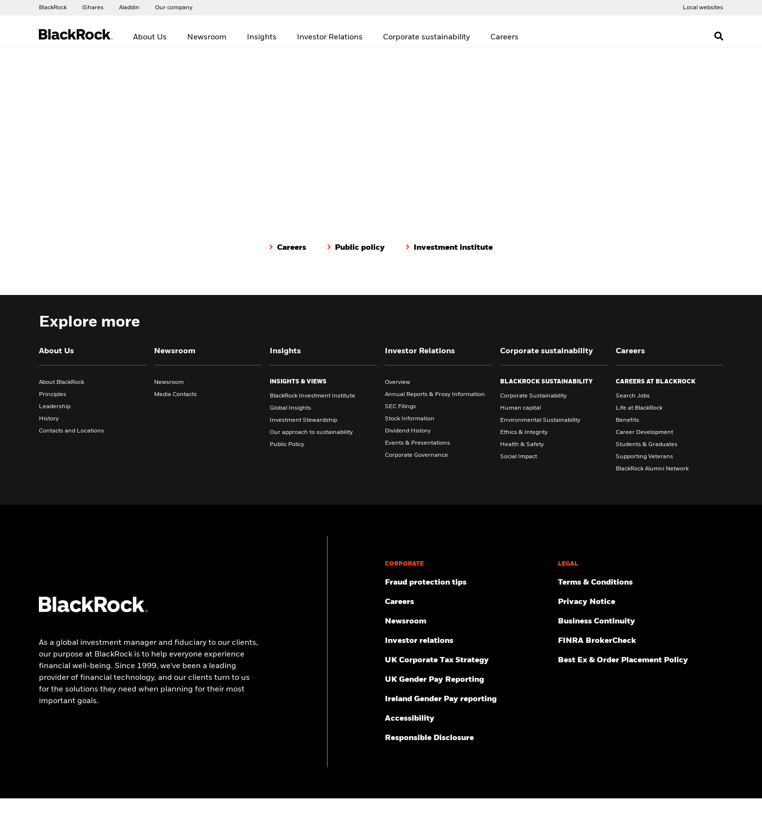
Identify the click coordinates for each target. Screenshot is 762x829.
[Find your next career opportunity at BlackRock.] (467, 601)
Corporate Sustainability (533, 395)
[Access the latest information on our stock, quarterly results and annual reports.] (467, 640)
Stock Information (409, 418)
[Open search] (718, 36)
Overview (397, 382)
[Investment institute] (449, 247)
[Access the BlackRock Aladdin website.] (129, 7)
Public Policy (287, 444)
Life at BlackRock (639, 408)
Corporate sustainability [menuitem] (426, 37)
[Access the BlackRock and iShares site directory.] (703, 7)
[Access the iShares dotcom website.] (93, 7)
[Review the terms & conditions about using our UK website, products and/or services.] (640, 582)
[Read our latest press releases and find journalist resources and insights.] (467, 621)
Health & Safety (522, 444)
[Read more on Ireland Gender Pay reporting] (467, 699)
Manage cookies (589, 738)
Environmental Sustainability (540, 420)
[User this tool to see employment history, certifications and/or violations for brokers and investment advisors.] (640, 640)
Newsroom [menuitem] (206, 37)
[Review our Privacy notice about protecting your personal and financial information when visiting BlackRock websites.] (640, 601)
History (49, 418)
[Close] (749, 808)
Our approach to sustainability (311, 432)
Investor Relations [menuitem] (330, 37)
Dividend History (408, 430)
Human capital (520, 408)
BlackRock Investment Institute (312, 395)
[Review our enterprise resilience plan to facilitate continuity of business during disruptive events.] (640, 621)
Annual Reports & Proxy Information (435, 394)
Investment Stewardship (303, 420)
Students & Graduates (646, 444)
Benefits (627, 420)
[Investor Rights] (640, 699)
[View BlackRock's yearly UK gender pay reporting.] (467, 679)
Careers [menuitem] (504, 37)
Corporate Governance (416, 455)
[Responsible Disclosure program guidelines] (467, 737)
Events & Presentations (417, 443)
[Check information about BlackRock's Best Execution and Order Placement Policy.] (640, 660)
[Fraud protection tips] (467, 582)
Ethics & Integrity (524, 432)
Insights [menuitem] (262, 37)
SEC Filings (400, 406)
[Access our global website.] (53, 7)
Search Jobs (633, 395)
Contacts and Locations (71, 430)
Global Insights (290, 408)
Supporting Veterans (644, 456)
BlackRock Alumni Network (652, 468)
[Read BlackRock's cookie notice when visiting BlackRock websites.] (640, 718)
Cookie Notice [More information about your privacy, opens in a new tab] (263, 823)
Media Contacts (175, 394)
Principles (52, 394)
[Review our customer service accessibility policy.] (467, 718)
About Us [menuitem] (150, 37)
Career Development (644, 432)
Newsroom (169, 382)
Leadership (54, 406)
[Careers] (287, 247)
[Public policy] (356, 247)
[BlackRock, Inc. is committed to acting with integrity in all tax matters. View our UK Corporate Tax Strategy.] (467, 660)
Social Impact (518, 456)
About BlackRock (61, 382)
